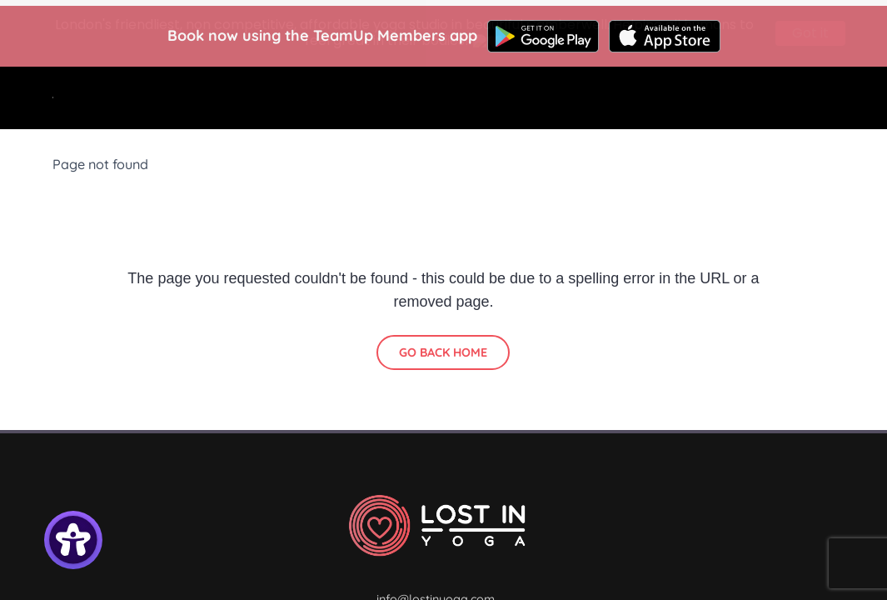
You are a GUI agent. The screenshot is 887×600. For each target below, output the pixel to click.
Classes (399, 99)
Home (253, 99)
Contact (780, 119)
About (647, 99)
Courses (486, 99)
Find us (571, 99)
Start (321, 99)
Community (451, 140)
